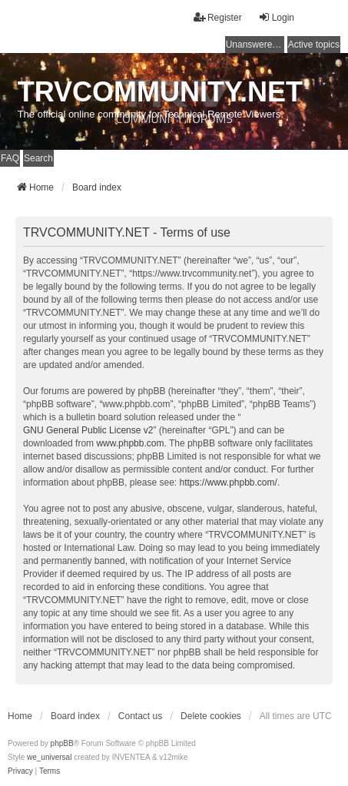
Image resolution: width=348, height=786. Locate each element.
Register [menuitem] (218, 17)
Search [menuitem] (38, 158)
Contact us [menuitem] (140, 716)
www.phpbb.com (130, 443)
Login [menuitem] (276, 17)
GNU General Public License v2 (88, 430)
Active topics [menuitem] (314, 44)
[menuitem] (20, 771)
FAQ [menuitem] (10, 158)
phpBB (62, 743)
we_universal (49, 757)
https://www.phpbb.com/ (228, 482)
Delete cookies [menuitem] (211, 716)
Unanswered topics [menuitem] (255, 44)
